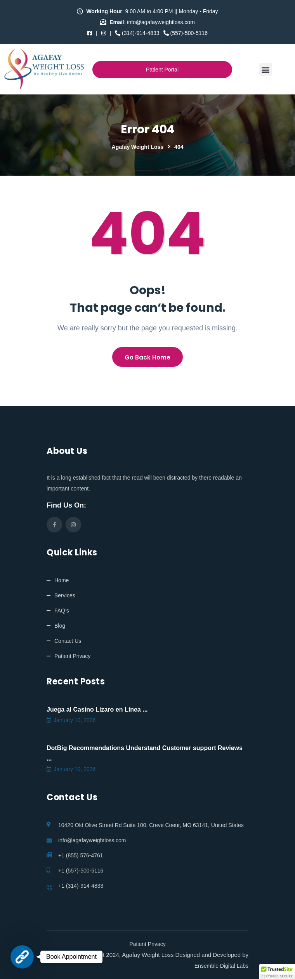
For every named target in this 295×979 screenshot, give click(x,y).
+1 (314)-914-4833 (80, 886)
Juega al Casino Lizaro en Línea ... (97, 709)
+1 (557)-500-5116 (80, 870)
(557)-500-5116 (185, 33)
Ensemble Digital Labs (221, 966)
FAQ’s (61, 610)
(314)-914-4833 (137, 33)
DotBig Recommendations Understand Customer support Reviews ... (145, 753)
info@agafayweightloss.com (92, 840)
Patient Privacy (72, 656)
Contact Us (67, 641)
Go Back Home (147, 357)
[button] (265, 69)
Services (64, 595)
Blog (59, 626)
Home (61, 580)
